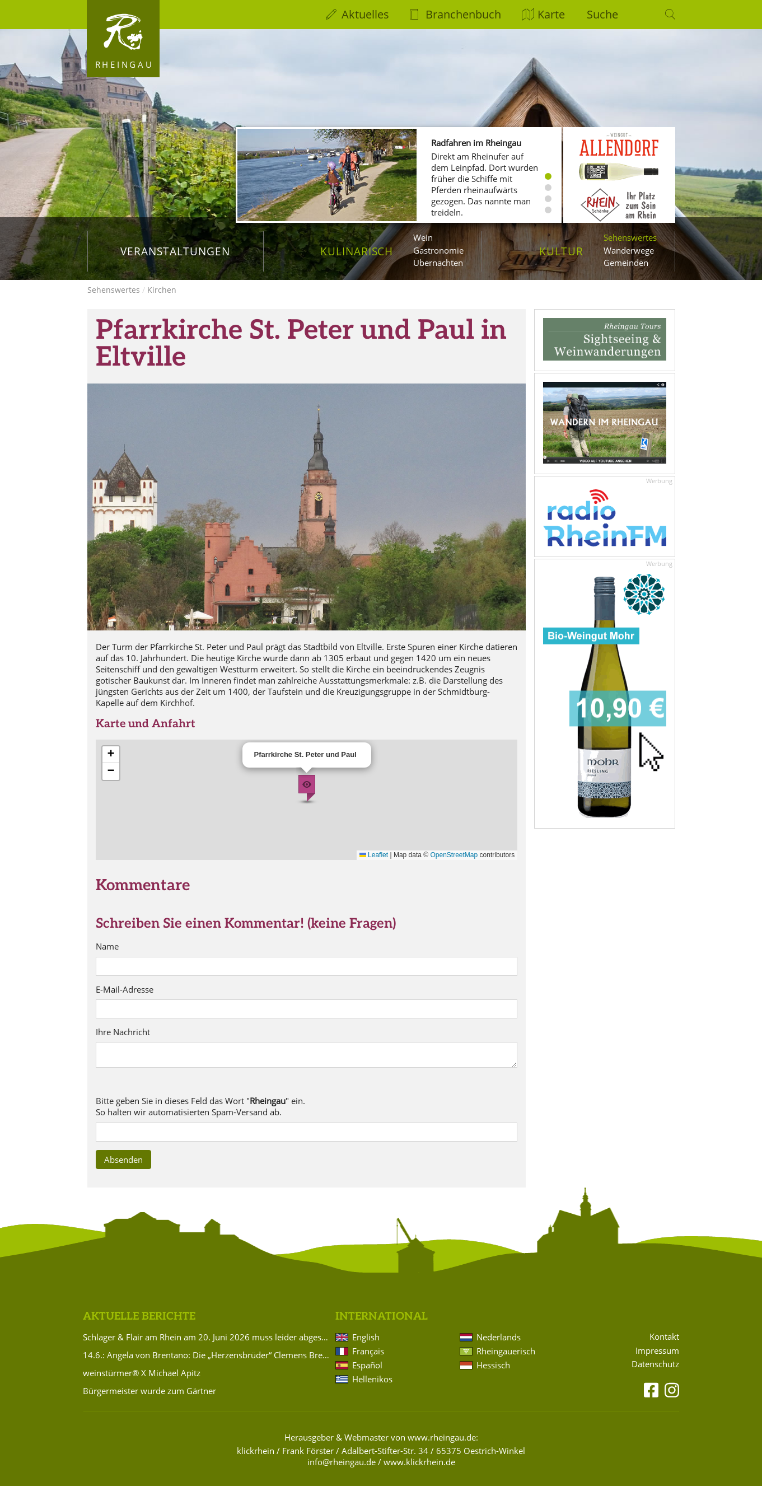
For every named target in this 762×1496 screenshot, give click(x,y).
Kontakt (664, 1346)
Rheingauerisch (505, 1361)
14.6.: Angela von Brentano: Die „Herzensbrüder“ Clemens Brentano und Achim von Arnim (207, 1365)
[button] (306, 798)
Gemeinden (626, 262)
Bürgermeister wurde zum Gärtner (149, 1400)
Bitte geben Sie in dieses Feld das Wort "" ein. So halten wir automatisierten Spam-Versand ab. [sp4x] (200, 1117)
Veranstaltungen (175, 251)
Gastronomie (438, 250)
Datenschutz (655, 1374)
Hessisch (493, 1375)
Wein (423, 237)
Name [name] (107, 956)
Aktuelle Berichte (139, 1326)
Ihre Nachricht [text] (123, 1042)
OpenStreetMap (454, 865)
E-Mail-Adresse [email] (124, 999)
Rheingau (124, 64)
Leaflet (373, 865)
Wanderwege (629, 250)
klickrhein (255, 1460)
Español (367, 1375)
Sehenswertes (630, 237)
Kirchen (161, 299)
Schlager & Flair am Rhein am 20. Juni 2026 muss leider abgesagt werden (207, 1347)
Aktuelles (365, 14)
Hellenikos (372, 1389)
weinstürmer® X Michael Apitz (141, 1383)
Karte (551, 14)
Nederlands (498, 1347)
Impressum (657, 1360)
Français (368, 1361)
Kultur (561, 251)
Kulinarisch (356, 251)
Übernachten (438, 262)
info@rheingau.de (341, 1472)
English (366, 1347)
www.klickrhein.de (419, 1472)
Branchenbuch (463, 14)
